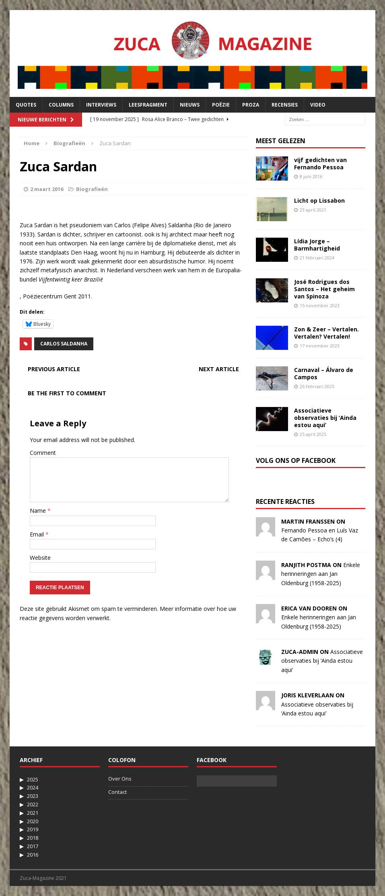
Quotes (26, 104)
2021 (32, 812)
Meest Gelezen (280, 140)
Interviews (101, 104)
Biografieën (92, 189)
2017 (32, 846)
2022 (32, 804)
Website (40, 557)
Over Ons (120, 778)
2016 (32, 854)
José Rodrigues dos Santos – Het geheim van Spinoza (324, 289)
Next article (219, 369)
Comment (43, 452)
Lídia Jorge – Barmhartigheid (317, 244)
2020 (32, 821)
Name (38, 510)
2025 (32, 779)
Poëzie (221, 104)
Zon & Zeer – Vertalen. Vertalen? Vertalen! (326, 332)
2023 (32, 795)
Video (317, 104)
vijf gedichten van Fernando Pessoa (320, 163)
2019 (32, 829)
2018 (32, 837)
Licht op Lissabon (319, 200)
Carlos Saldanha (63, 343)
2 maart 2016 (46, 189)
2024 (32, 787)
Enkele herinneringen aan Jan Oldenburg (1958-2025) (320, 574)
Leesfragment (148, 104)
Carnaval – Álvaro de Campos (323, 373)
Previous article (54, 369)
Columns (61, 104)
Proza (250, 104)
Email (37, 534)
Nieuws (190, 104)
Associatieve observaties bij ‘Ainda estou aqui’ (325, 418)
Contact (117, 791)
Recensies (285, 104)
